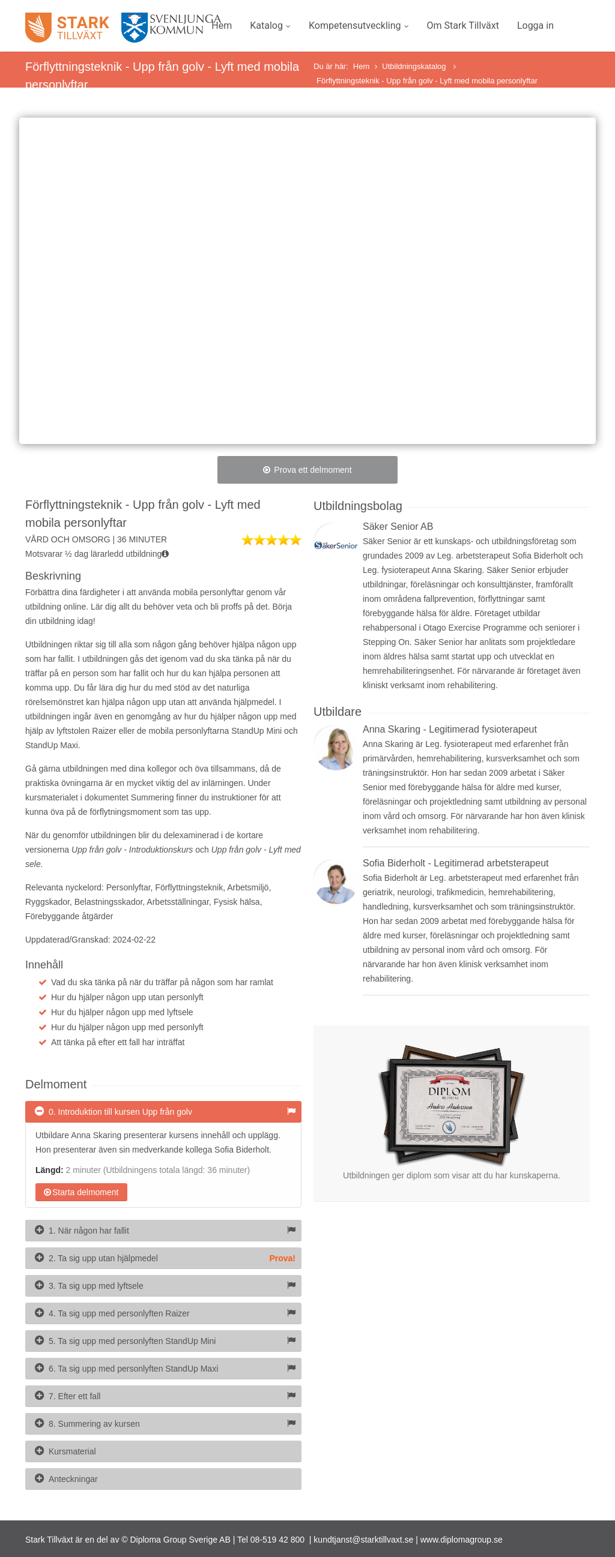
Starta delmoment (81, 1192)
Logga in (535, 25)
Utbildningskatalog (415, 66)
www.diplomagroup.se (461, 1539)
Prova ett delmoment (307, 470)
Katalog (270, 25)
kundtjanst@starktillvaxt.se (363, 1539)
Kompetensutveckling (359, 25)
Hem (221, 25)
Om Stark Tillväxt (463, 25)
